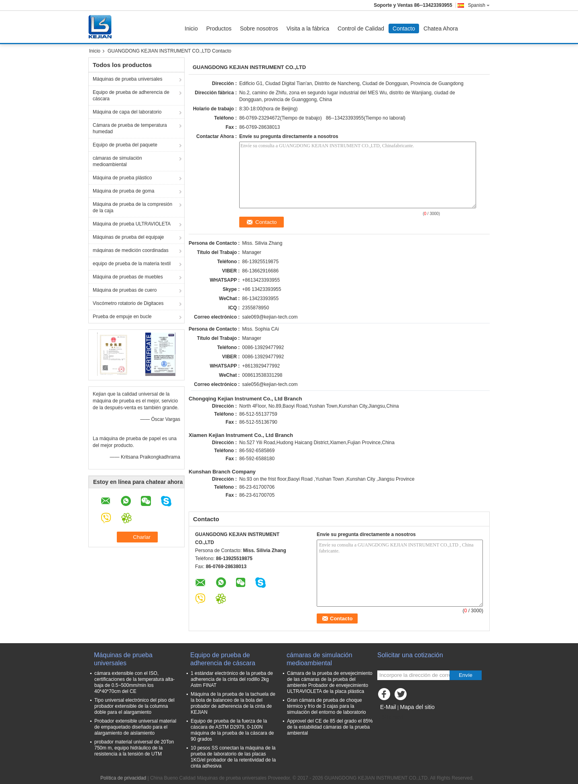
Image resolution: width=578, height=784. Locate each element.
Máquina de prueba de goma (123, 191)
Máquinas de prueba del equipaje (128, 237)
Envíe (465, 675)
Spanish (479, 5)
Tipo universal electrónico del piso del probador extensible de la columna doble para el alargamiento (134, 706)
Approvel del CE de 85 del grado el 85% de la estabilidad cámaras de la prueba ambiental (329, 727)
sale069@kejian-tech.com (269, 317)
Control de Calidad (361, 28)
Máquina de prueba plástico (122, 178)
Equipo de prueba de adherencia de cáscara (131, 95)
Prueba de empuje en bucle (122, 316)
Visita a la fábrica (308, 28)
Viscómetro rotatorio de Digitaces (128, 303)
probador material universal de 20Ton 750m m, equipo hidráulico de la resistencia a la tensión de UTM (134, 748)
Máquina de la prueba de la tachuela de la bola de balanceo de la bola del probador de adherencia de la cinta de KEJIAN (233, 703)
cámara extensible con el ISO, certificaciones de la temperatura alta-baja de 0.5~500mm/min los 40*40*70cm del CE (134, 682)
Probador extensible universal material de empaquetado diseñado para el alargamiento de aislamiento (135, 727)
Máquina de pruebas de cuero (125, 290)
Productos (219, 28)
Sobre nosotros (259, 28)
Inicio (191, 28)
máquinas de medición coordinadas (131, 250)
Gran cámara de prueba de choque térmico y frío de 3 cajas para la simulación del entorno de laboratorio (326, 706)
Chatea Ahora (440, 28)
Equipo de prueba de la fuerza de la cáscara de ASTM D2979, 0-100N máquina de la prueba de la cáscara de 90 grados (232, 730)
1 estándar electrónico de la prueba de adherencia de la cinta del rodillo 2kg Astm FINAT (232, 679)
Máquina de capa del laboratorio (127, 112)
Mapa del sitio (417, 707)
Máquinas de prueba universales (127, 79)
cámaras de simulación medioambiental (117, 161)
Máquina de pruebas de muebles (128, 277)
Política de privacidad (123, 778)
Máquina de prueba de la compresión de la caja (132, 207)
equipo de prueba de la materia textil (132, 263)
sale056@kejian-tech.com (269, 384)
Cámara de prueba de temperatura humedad (130, 128)
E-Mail (388, 707)
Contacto (404, 28)
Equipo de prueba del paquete (125, 145)
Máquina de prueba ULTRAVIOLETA (132, 224)
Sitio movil (390, 717)
